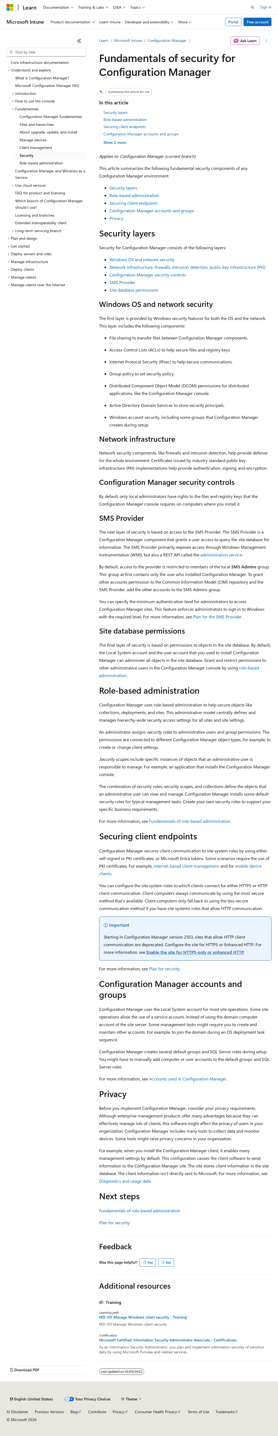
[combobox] (46, 52)
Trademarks (225, 1411)
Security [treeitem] (26, 155)
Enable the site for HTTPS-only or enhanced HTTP (195, 952)
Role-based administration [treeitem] (41, 163)
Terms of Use (198, 1411)
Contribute (97, 1411)
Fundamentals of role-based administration (189, 821)
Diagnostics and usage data (125, 1181)
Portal (233, 21)
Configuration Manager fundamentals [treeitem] (51, 116)
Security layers (115, 112)
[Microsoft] (10, 7)
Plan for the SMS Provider (217, 616)
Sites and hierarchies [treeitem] (37, 124)
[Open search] (252, 7)
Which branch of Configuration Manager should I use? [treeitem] (49, 204)
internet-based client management (186, 866)
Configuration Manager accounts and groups (141, 133)
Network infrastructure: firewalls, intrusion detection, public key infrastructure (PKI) (187, 267)
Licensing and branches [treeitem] (34, 215)
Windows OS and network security (142, 259)
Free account (257, 21)
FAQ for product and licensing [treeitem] (40, 192)
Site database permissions (133, 290)
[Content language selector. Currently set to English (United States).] (31, 1399)
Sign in (265, 7)
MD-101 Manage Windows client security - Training (143, 1317)
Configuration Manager (167, 40)
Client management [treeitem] (36, 147)
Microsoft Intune (128, 40)
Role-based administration (125, 119)
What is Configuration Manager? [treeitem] (42, 77)
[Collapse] (79, 41)
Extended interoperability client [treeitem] (41, 222)
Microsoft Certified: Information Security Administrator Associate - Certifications (167, 1340)
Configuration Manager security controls (147, 275)
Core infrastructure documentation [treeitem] (40, 62)
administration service (221, 554)
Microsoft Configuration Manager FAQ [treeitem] (47, 85)
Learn (103, 40)
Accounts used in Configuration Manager (187, 1079)
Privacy (116, 218)
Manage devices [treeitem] (33, 139)
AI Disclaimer (17, 1411)
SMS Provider (122, 282)
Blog (74, 1411)
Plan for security (164, 968)
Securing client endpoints (124, 126)
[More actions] (266, 40)
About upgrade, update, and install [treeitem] (48, 132)
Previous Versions (49, 1411)
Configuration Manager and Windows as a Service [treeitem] (50, 174)
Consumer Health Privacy (156, 1411)
